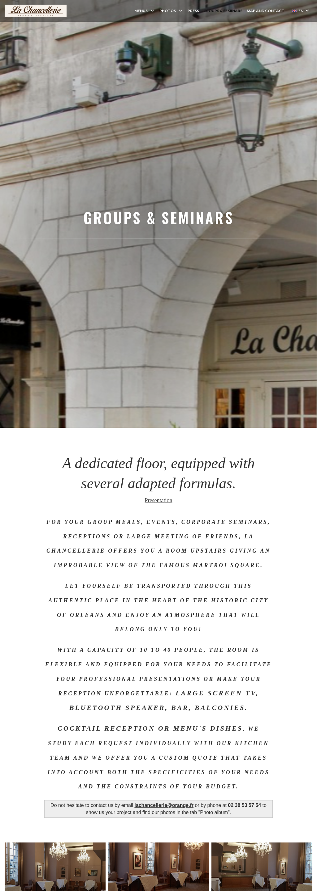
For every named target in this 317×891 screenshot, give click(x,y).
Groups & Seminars (222, 10)
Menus (144, 10)
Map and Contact (265, 10)
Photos (171, 10)
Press (193, 10)
